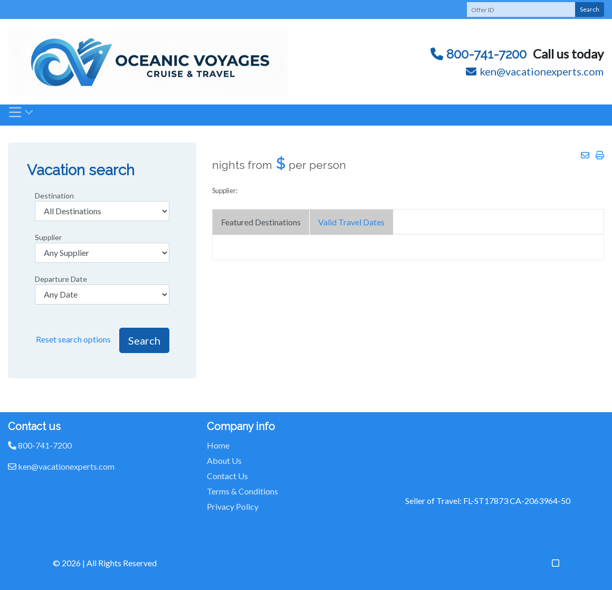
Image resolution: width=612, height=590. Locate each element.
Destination (54, 195)
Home (218, 445)
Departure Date (61, 278)
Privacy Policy (233, 506)
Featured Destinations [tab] (261, 222)
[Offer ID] (521, 9)
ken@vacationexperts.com (535, 71)
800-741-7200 (479, 54)
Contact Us (227, 476)
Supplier (48, 237)
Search (589, 9)
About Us (224, 460)
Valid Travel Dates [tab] (351, 222)
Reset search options (73, 339)
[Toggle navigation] (21, 115)
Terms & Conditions (242, 491)
